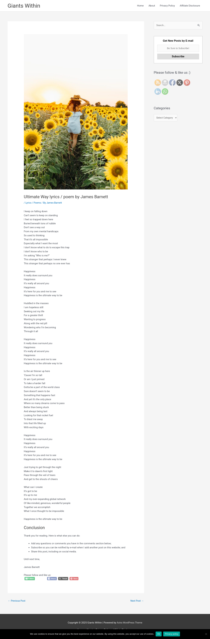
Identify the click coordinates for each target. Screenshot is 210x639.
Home (140, 5)
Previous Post (17, 601)
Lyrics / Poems (33, 203)
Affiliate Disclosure (190, 5)
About (151, 5)
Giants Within (24, 5)
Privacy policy (171, 634)
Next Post (137, 601)
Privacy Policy (167, 5)
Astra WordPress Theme (129, 623)
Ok (158, 634)
